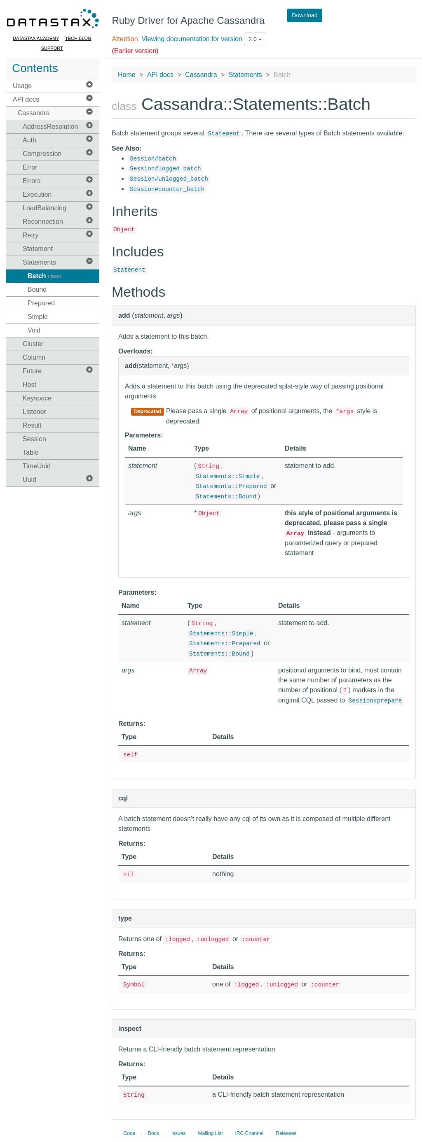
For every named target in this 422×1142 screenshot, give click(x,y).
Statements (58, 262)
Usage (53, 85)
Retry (58, 235)
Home (127, 74)
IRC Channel (249, 1133)
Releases (286, 1133)
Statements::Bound (226, 496)
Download (304, 15)
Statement (38, 248)
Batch (44, 275)
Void (34, 330)
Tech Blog (78, 38)
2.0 (255, 39)
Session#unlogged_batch (169, 179)
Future (58, 370)
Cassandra (55, 112)
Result (32, 425)
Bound (37, 289)
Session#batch (153, 159)
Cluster (33, 343)
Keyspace (37, 398)
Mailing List (210, 1133)
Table (30, 452)
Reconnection (58, 221)
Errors (58, 180)
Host (29, 384)
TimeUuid (37, 466)
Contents (35, 68)
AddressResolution (58, 126)
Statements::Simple (228, 476)
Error (30, 167)
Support (52, 48)
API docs (53, 99)
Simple (38, 316)
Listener (34, 411)
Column (34, 357)
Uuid (58, 479)
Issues (178, 1133)
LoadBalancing (58, 208)
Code (130, 1133)
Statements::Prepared (231, 486)
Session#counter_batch (167, 189)
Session (34, 438)
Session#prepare (375, 701)
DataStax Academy (36, 38)
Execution (58, 194)
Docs (153, 1133)
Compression (58, 153)
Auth (58, 140)
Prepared (41, 303)
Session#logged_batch (165, 168)
